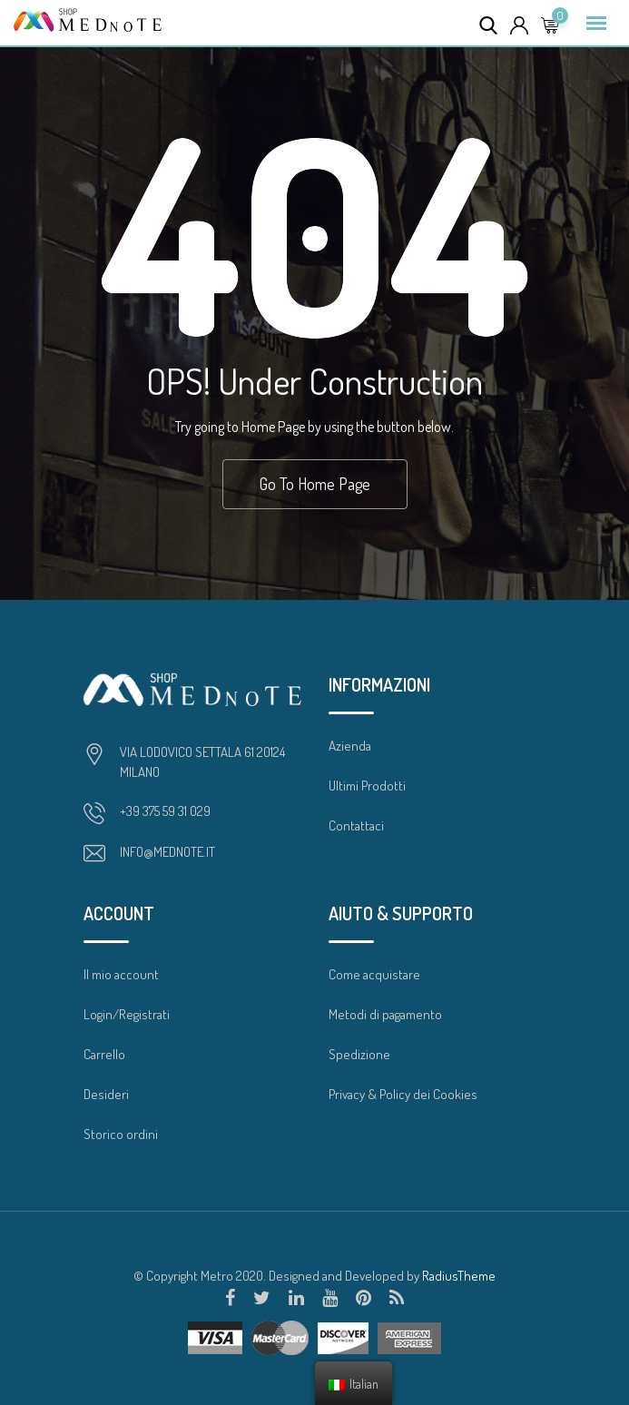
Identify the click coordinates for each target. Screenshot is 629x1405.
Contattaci (356, 825)
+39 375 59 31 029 (165, 811)
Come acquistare (374, 974)
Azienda (350, 745)
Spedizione (359, 1054)
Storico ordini (121, 1134)
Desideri (106, 1094)
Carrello (104, 1054)
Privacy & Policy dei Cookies (403, 1094)
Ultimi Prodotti (367, 785)
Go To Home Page (315, 484)
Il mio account (121, 974)
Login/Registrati (127, 1014)
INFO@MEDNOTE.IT (167, 851)
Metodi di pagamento (385, 1014)
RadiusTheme (459, 1275)
